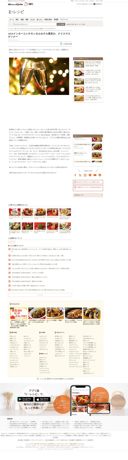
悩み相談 (31, 435)
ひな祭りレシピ (43, 364)
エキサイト (99, 4)
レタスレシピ (43, 345)
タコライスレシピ (74, 362)
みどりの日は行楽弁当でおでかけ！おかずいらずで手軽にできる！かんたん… (93, 80)
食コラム (40, 19)
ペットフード (94, 435)
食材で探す (71, 24)
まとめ (32, 19)
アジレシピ (42, 347)
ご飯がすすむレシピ (88, 373)
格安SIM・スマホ (94, 433)
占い (87, 0)
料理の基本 (48, 19)
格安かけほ (9, 435)
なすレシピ (13, 353)
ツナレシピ (27, 356)
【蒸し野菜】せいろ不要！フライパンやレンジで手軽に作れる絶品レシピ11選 (34, 264)
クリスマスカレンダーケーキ (15, 213)
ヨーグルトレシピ (28, 340)
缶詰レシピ (86, 340)
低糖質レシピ (86, 353)
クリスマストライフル (52, 213)
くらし (76, 0)
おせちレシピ (43, 357)
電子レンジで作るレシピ (89, 351)
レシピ (56, 435)
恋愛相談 (38, 435)
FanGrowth (34, 433)
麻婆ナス (76, 153)
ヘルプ (57, 440)
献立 (17, 19)
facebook (75, 175)
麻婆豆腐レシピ (73, 340)
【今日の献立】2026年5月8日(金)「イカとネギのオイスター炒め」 (60, 423)
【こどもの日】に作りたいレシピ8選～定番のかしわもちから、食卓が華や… (93, 97)
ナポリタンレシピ (74, 351)
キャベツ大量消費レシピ (89, 343)
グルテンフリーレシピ (89, 360)
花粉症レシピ (43, 361)
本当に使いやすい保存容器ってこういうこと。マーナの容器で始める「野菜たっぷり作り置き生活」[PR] (41, 250)
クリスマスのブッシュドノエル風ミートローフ (15, 228)
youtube (95, 175)
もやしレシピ (13, 356)
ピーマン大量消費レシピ (89, 345)
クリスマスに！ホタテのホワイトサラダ (65, 213)
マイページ (64, 19)
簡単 (27, 19)
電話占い (84, 433)
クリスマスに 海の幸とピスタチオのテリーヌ (65, 227)
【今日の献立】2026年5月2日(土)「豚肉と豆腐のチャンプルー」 (30, 277)
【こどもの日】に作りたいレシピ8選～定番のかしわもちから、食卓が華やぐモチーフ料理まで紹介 (40, 268)
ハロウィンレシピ (44, 368)
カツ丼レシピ (58, 338)
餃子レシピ (72, 338)
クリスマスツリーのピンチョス (40, 213)
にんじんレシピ (14, 360)
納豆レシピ (27, 349)
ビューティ (82, 0)
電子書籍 (55, 437)
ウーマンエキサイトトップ (84, 4)
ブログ (79, 433)
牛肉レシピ (13, 336)
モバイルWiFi (18, 435)
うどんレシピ (58, 353)
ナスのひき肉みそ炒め (80, 145)
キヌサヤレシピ (43, 343)
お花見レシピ (43, 366)
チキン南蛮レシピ (60, 351)
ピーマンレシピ (14, 358)
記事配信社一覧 (78, 195)
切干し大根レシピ (28, 351)
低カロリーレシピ (88, 356)
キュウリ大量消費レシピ (89, 347)
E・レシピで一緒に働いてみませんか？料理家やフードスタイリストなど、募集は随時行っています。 (55, 443)
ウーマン (49, 435)
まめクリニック (43, 433)
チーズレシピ (27, 338)
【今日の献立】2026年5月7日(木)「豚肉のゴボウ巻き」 (28, 281)
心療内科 (65, 433)
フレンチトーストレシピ (75, 366)
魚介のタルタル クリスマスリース (27, 227)
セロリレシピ (43, 336)
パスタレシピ (72, 349)
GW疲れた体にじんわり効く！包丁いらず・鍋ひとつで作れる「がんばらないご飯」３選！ (38, 255)
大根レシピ (13, 351)
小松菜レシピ (13, 366)
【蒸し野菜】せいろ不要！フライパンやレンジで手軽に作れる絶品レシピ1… (93, 89)
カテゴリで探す (80, 24)
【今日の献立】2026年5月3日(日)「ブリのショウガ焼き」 (28, 273)
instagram (85, 175)
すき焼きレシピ (59, 347)
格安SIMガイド (105, 433)
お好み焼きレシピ (60, 349)
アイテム (72, 433)
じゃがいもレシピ (14, 345)
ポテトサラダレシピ (74, 358)
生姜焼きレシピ (59, 340)
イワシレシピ (43, 338)
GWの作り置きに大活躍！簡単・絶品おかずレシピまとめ (28, 285)
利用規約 (27, 440)
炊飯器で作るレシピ (88, 349)
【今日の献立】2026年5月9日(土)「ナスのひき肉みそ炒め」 (26, 423)
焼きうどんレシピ (60, 356)
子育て (72, 0)
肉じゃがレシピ (59, 343)
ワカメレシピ (27, 353)
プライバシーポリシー (37, 440)
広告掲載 (71, 440)
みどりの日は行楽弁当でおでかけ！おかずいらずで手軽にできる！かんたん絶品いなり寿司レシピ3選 (41, 260)
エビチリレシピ (73, 345)
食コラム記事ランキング (15, 245)
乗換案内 (69, 435)
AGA (100, 435)
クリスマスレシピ (44, 370)
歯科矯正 (81, 435)
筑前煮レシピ (58, 345)
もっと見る (40, 295)
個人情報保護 (50, 440)
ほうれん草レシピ (14, 364)
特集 (22, 19)
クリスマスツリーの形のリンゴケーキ (52, 227)
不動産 (75, 435)
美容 (86, 435)
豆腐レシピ (27, 343)
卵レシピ (26, 336)
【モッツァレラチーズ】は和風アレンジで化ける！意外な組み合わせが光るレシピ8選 (34, 427)
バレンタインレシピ (44, 372)
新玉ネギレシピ (43, 340)
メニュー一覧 (99, 0)
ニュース (62, 435)
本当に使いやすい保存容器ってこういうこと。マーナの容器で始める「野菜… (93, 63)
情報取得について (81, 440)
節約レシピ (86, 362)
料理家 (56, 19)
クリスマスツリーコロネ (27, 213)
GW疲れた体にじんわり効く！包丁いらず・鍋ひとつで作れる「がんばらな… (93, 72)
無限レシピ (86, 364)
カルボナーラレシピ (74, 356)
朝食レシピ (86, 366)
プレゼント (92, 0)
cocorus (26, 435)
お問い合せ (64, 440)
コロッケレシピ (73, 364)
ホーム (12, 19)
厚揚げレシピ (27, 345)
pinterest (99, 175)
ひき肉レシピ (13, 343)
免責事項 (90, 440)
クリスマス (12, 242)
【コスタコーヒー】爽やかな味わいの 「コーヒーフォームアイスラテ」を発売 (64, 425)
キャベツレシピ (14, 349)
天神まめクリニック (55, 433)
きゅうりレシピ (14, 362)
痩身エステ (107, 435)
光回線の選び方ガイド (23, 433)
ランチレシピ (86, 369)
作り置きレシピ (87, 336)
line (90, 175)
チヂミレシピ (72, 360)
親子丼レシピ (58, 336)
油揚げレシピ (27, 347)
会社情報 (20, 440)
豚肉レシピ (13, 338)
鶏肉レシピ (13, 340)
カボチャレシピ (43, 349)
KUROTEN (12, 433)
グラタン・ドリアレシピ (75, 353)
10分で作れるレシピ (88, 338)
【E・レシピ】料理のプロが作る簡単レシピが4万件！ (55, 379)
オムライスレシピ (74, 347)
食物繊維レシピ (87, 358)
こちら (76, 447)
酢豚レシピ (72, 336)
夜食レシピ (86, 371)
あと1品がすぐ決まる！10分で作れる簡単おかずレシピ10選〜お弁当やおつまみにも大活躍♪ (38, 290)
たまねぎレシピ (14, 347)
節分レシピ (42, 359)
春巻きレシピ (72, 343)
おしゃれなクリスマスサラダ (40, 227)
